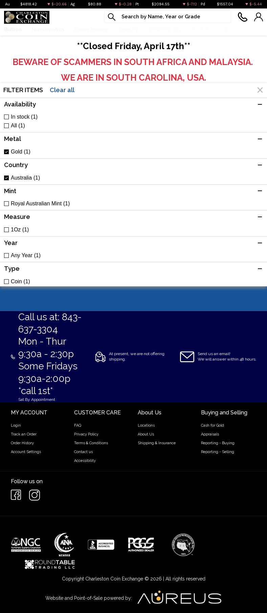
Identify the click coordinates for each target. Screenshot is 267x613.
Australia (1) (25, 178)
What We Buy (165, 29)
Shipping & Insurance (157, 443)
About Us (146, 434)
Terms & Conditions (91, 443)
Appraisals (210, 434)
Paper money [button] (91, 29)
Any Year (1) (26, 255)
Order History (22, 443)
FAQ (77, 425)
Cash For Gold (210, 29)
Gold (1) (20, 152)
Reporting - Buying (218, 443)
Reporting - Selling (217, 452)
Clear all (62, 90)
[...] (167, 17)
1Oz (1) (20, 229)
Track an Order (24, 434)
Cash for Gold (212, 425)
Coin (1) (20, 281)
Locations (146, 425)
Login (16, 425)
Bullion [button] (13, 29)
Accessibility (85, 460)
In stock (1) (24, 117)
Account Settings (26, 452)
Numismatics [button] (48, 29)
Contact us (83, 452)
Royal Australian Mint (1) (40, 203)
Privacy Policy (86, 434)
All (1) (18, 125)
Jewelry (128, 29)
